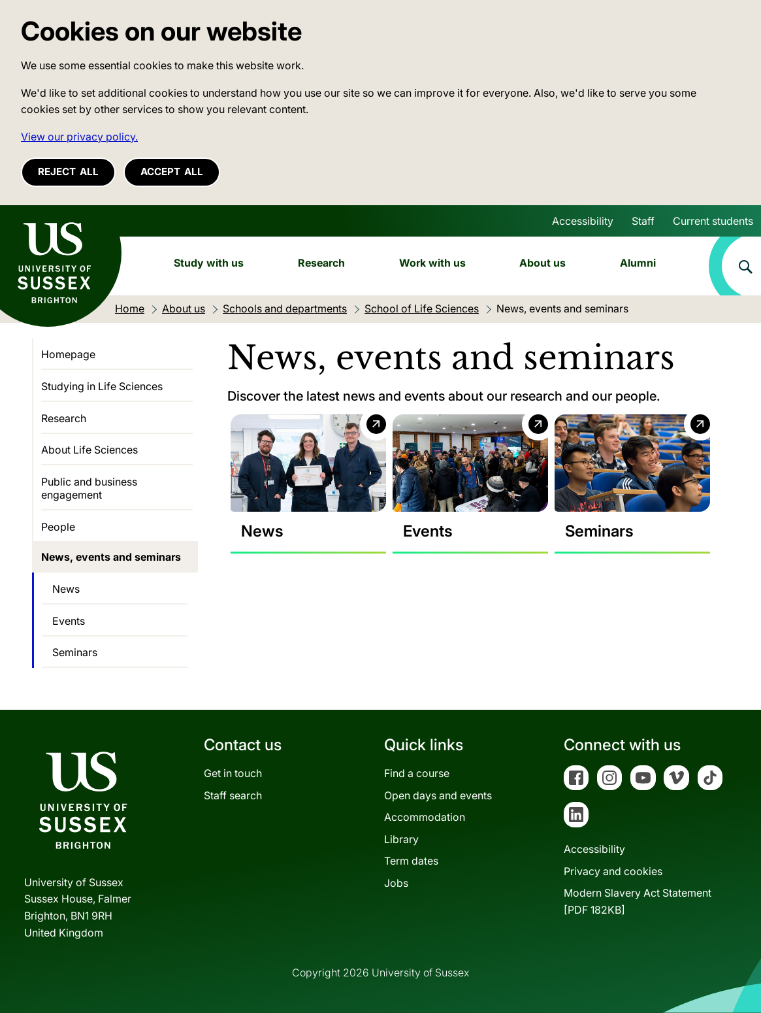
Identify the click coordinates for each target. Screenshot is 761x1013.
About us (542, 262)
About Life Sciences (89, 449)
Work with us (432, 262)
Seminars (74, 652)
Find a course (416, 773)
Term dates (411, 860)
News (66, 588)
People (58, 526)
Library (401, 839)
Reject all (68, 171)
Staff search (233, 795)
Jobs (396, 882)
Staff (643, 220)
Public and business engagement (89, 488)
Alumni (638, 262)
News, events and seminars (111, 556)
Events (68, 620)
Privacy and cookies (613, 871)
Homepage (68, 354)
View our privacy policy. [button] (79, 136)
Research (321, 262)
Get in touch (233, 773)
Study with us (209, 262)
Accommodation (424, 816)
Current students (713, 220)
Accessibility (582, 220)
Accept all (171, 171)
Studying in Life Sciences (102, 386)
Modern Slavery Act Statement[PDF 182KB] (637, 901)
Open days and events (438, 795)
